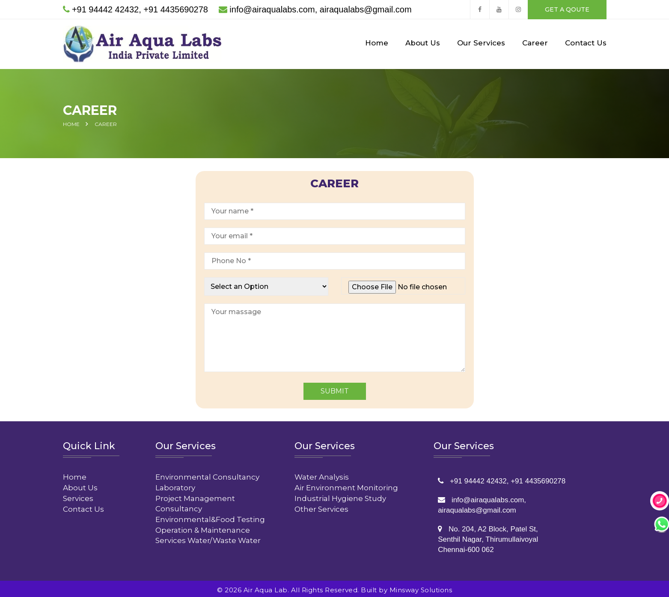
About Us (422, 43)
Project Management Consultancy (195, 501)
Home (376, 43)
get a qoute (567, 9)
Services (78, 496)
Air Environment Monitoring (346, 485)
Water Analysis (321, 474)
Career (535, 43)
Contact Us (586, 43)
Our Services (481, 43)
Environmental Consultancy (207, 474)
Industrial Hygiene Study (340, 496)
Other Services (321, 506)
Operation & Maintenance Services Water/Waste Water (208, 532)
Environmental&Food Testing (210, 517)
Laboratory (175, 485)
